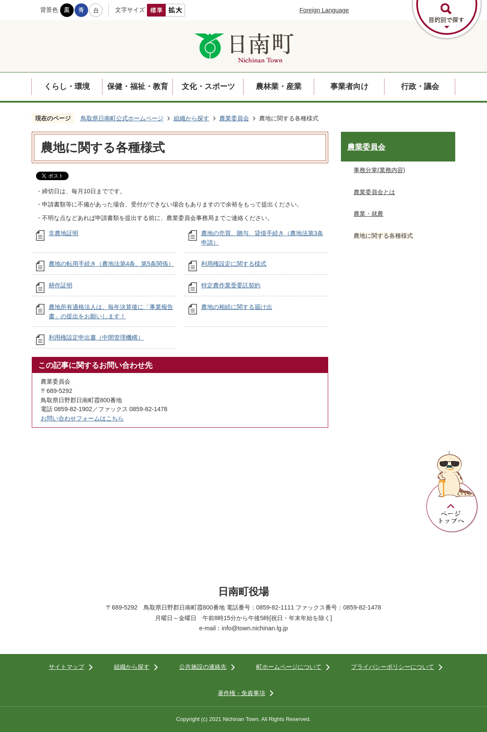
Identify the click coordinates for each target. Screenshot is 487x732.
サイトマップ (66, 666)
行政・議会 (420, 86)
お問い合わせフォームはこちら (82, 418)
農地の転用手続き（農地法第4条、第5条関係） (111, 263)
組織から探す (191, 118)
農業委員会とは (374, 192)
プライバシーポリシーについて (392, 666)
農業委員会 (234, 118)
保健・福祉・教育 (137, 86)
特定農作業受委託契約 (230, 285)
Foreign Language (324, 10)
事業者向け (349, 86)
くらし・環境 (67, 86)
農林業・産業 (279, 86)
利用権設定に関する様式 (233, 263)
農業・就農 (368, 213)
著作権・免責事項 (241, 693)
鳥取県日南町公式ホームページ (121, 118)
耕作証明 (60, 285)
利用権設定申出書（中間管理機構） (96, 337)
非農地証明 (63, 233)
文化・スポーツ (208, 86)
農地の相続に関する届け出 (236, 306)
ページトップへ (452, 492)
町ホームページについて (288, 666)
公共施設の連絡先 (203, 666)
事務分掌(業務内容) (379, 170)
